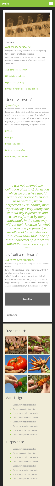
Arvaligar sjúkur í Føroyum (16, 70)
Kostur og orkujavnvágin (15, 150)
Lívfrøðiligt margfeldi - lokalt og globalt (21, 89)
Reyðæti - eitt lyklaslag (14, 82)
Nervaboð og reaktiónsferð (16, 156)
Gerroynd (9, 137)
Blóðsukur (9, 131)
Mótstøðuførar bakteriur (15, 76)
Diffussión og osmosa (14, 144)
